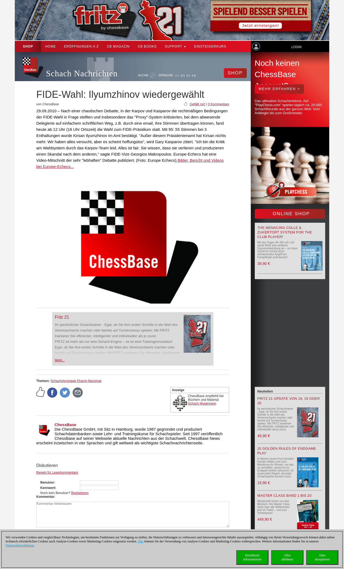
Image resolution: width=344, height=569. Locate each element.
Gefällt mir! (197, 104)
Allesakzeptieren (322, 557)
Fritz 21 (62, 317)
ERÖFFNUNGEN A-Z (81, 46)
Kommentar (45, 497)
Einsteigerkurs (210, 46)
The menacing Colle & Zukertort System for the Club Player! (284, 232)
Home (50, 46)
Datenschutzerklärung (20, 545)
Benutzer (47, 482)
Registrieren (80, 493)
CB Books (147, 46)
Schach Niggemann (202, 403)
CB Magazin (118, 46)
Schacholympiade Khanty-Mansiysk (76, 381)
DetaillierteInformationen (252, 557)
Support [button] (175, 46)
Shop (28, 46)
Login (296, 47)
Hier (141, 541)
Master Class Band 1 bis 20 (284, 496)
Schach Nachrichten (82, 73)
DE (177, 75)
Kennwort (47, 488)
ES (189, 75)
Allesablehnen (287, 557)
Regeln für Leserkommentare (57, 472)
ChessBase (65, 424)
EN (183, 75)
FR (194, 75)
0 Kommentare (218, 104)
